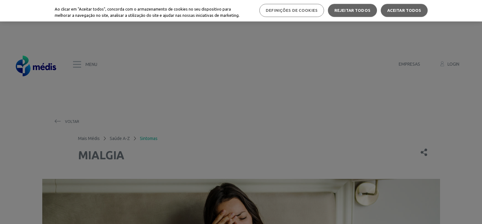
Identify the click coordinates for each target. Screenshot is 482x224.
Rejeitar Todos (352, 10)
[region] (241, 10)
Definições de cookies (292, 10)
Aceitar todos (404, 10)
